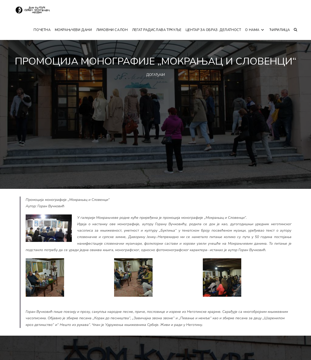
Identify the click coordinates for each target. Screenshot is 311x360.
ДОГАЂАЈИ (155, 74)
